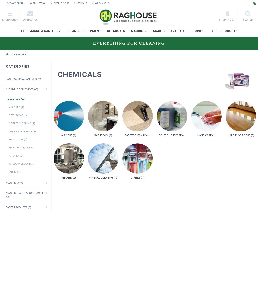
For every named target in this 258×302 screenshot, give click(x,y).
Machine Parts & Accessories (178, 31)
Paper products (224, 31)
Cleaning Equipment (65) (22, 89)
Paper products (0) (18, 207)
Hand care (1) (18, 139)
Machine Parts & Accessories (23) (25, 195)
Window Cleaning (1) (23, 163)
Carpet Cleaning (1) (22, 123)
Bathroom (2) (18, 115)
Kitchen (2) (16, 155)
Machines (139, 31)
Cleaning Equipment (83, 31)
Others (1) (16, 171)
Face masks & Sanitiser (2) (23, 79)
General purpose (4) (22, 131)
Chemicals (116, 31)
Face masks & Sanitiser (40, 31)
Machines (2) (14, 183)
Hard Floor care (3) (22, 147)
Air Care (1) (16, 107)
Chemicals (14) (15, 99)
